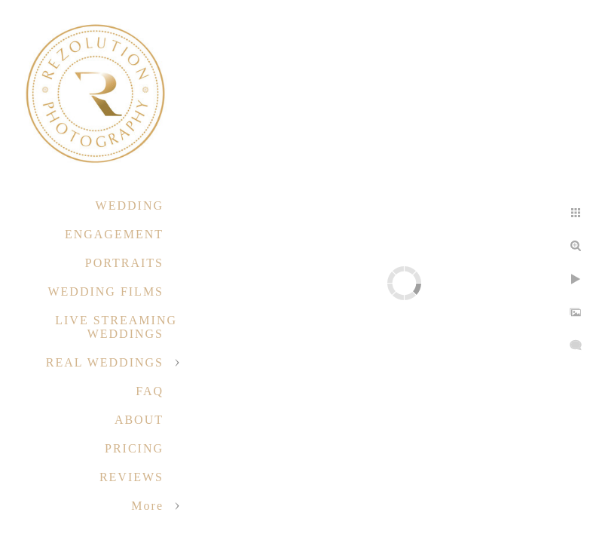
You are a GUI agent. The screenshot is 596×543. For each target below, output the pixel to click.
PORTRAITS (124, 262)
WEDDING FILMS (105, 291)
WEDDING (130, 205)
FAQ (150, 391)
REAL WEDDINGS (105, 362)
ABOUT (139, 419)
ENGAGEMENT (114, 234)
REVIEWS (131, 477)
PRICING (134, 448)
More (147, 505)
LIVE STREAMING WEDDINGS (116, 327)
